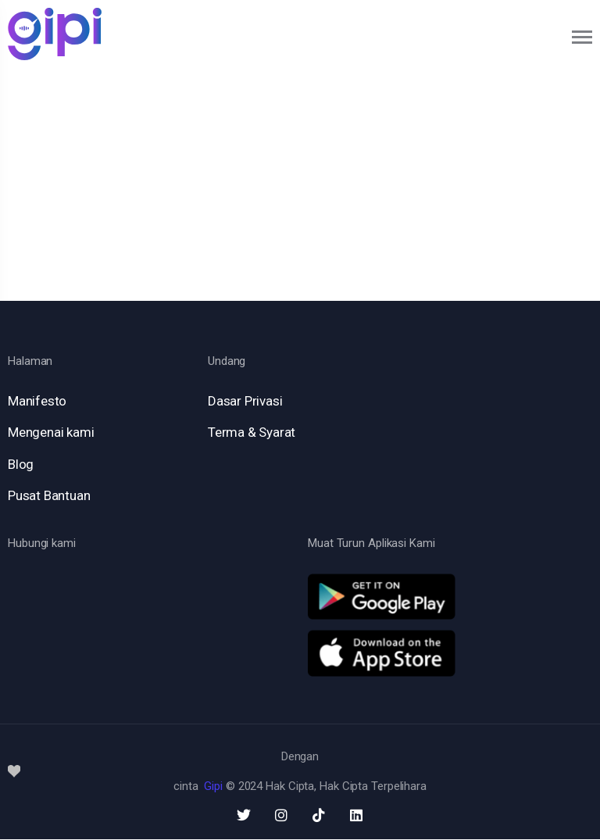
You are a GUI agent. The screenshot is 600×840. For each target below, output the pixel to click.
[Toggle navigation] (582, 37)
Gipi (213, 786)
